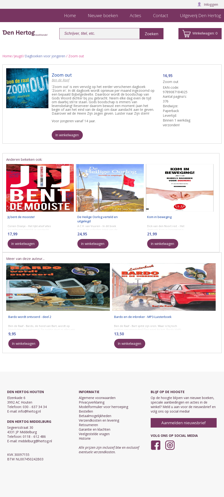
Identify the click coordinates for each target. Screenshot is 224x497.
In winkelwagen (67, 135)
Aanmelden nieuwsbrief (183, 422)
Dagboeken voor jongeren (45, 56)
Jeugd (18, 56)
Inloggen (207, 4)
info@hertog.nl (29, 411)
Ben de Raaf (60, 80)
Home (7, 56)
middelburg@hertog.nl (35, 441)
